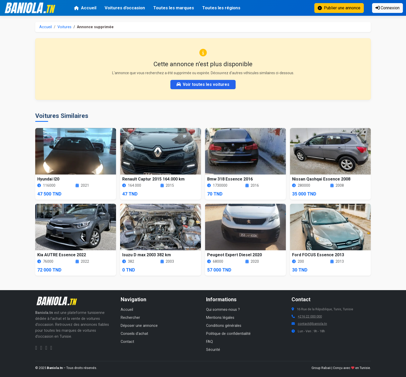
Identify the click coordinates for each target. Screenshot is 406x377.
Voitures (64, 27)
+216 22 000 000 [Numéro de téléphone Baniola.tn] (310, 316)
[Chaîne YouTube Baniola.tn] (51, 348)
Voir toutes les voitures (203, 84)
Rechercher (130, 317)
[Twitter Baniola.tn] (46, 348)
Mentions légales (220, 317)
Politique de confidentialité (228, 333)
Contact (127, 342)
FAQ (209, 342)
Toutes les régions (221, 7)
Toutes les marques (173, 7)
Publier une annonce (339, 7)
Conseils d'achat (134, 333)
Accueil (85, 7)
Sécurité (213, 350)
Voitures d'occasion (125, 7)
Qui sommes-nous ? (223, 309)
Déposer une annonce (139, 325)
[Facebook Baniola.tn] (36, 348)
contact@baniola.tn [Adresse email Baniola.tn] (312, 324)
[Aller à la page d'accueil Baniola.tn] (58, 301)
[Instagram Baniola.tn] (41, 348)
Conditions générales (223, 325)
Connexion (387, 7)
